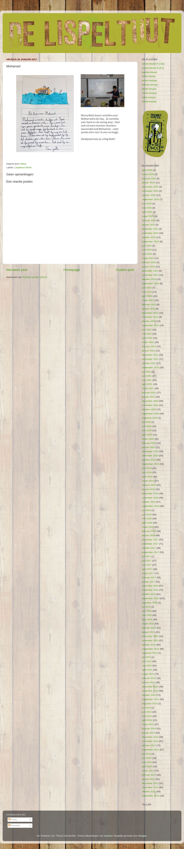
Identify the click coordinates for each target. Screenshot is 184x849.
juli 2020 (146, 422)
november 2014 (150, 691)
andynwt (108, 835)
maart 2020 (148, 439)
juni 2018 (147, 514)
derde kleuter (149, 76)
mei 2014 (147, 716)
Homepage (71, 270)
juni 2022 (147, 329)
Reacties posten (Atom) (34, 277)
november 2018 (150, 497)
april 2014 (147, 720)
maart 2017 (148, 573)
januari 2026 (148, 182)
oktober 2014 (149, 695)
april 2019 (147, 476)
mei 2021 (147, 380)
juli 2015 (146, 657)
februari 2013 (149, 775)
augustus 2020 (150, 418)
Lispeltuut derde (23, 167)
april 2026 (147, 170)
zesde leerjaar (149, 101)
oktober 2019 (149, 459)
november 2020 (150, 405)
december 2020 (150, 401)
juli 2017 (146, 556)
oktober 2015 (149, 644)
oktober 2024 (149, 237)
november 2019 (150, 455)
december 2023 (150, 270)
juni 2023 (147, 287)
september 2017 (150, 552)
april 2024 (147, 254)
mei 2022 (147, 333)
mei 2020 (147, 430)
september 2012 (150, 795)
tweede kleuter (149, 72)
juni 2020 (147, 426)
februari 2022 (149, 346)
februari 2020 (149, 443)
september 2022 (150, 325)
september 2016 (150, 598)
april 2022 (147, 338)
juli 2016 (146, 606)
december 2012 (150, 783)
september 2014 (150, 699)
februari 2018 (149, 531)
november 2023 (150, 275)
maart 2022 (148, 342)
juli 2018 (146, 510)
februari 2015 (149, 678)
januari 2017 (148, 581)
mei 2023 (147, 292)
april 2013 (147, 766)
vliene (23, 163)
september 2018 (150, 506)
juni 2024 (147, 245)
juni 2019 (147, 468)
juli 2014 (146, 707)
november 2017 (150, 543)
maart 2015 (148, 674)
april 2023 (147, 296)
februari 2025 (149, 220)
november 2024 (150, 233)
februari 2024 (149, 262)
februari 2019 (149, 485)
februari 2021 (149, 392)
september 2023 (150, 283)
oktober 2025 (149, 195)
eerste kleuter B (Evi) (153, 68)
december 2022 (150, 313)
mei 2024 (147, 249)
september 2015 (150, 649)
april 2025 (147, 212)
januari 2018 (148, 535)
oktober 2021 (149, 363)
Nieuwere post (16, 270)
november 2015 (150, 640)
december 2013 (150, 737)
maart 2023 (148, 300)
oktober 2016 (149, 594)
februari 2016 (149, 628)
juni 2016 (147, 611)
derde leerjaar (149, 89)
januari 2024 (148, 266)
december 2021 (150, 355)
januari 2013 (148, 779)
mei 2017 (147, 565)
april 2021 (147, 384)
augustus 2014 (150, 703)
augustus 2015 (150, 653)
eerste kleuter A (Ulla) (153, 63)
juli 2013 (146, 754)
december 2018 (150, 493)
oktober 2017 (149, 548)
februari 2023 (149, 304)
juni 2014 (147, 712)
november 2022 (150, 317)
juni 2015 (147, 661)
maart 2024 (148, 258)
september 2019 (150, 464)
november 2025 (150, 191)
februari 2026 (149, 178)
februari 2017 (149, 577)
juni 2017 (147, 560)
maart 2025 (148, 216)
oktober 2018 (149, 502)
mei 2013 (147, 762)
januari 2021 (148, 396)
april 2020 (147, 434)
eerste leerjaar (149, 80)
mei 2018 (147, 518)
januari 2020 (148, 447)
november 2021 (150, 359)
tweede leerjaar (150, 84)
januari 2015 (148, 682)
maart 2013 (148, 770)
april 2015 (147, 669)
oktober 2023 (149, 279)
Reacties (14, 825)
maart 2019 (148, 481)
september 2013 (150, 749)
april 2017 (147, 569)
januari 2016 (148, 632)
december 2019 (150, 451)
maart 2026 (148, 174)
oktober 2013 (149, 745)
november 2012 (150, 787)
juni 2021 (147, 376)
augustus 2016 (150, 602)
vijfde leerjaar (149, 97)
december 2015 (150, 636)
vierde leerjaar (149, 93)
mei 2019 (147, 472)
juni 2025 (147, 203)
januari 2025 (148, 224)
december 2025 (150, 186)
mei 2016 (147, 615)
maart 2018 (148, 527)
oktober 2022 (149, 321)
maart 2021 (148, 388)
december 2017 (150, 539)
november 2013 (150, 741)
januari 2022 (148, 350)
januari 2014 (148, 732)
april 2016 (147, 619)
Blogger (143, 835)
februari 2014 (149, 728)
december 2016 (150, 585)
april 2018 (147, 522)
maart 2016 (148, 623)
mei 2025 (147, 208)
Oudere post (125, 270)
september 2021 (150, 367)
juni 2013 (147, 758)
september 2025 (150, 199)
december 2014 (150, 686)
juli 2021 (146, 371)
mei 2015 (147, 665)
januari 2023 (148, 308)
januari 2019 (148, 489)
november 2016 (150, 590)
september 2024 (150, 241)
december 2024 (150, 229)
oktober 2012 (149, 791)
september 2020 (150, 413)
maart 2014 (148, 724)
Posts (12, 819)
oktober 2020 (149, 409)
